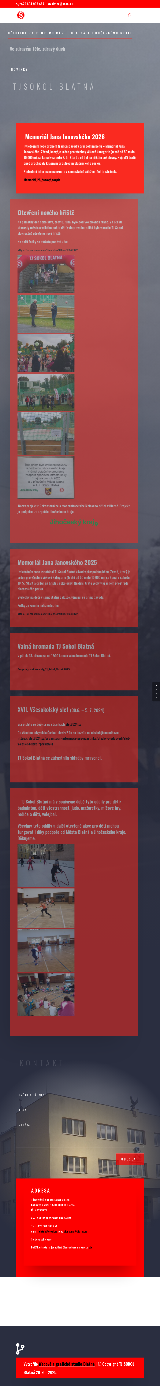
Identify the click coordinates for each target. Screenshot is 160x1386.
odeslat (130, 1159)
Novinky (19, 69)
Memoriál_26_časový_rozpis (39, 179)
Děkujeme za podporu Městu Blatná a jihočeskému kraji (70, 33)
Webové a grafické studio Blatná (67, 1364)
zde (90, 1247)
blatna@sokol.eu (48, 1231)
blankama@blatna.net (76, 1231)
